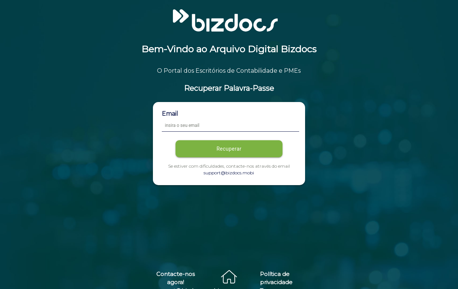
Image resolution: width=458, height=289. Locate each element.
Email (170, 113)
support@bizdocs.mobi (229, 172)
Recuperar (229, 149)
